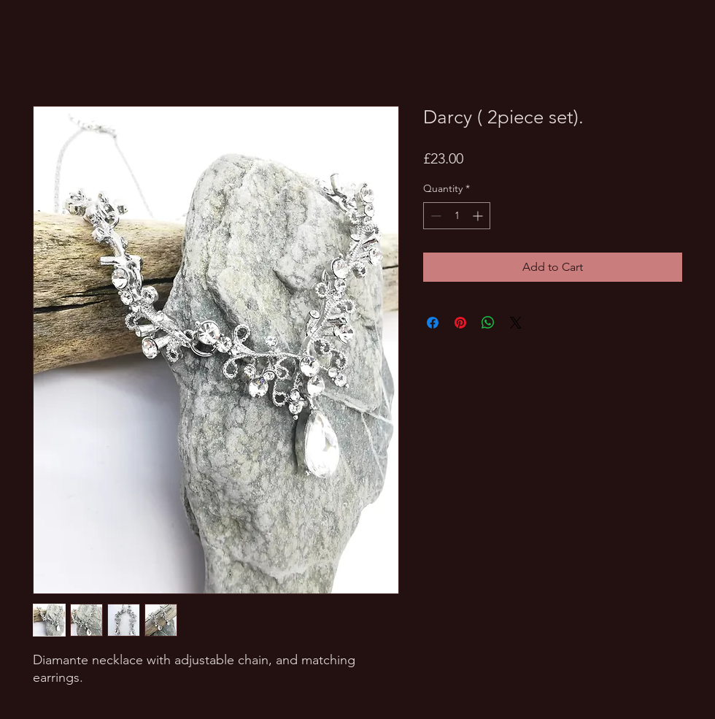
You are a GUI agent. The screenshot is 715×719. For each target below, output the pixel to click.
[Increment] (479, 215)
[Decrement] (434, 215)
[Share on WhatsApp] (488, 322)
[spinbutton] (457, 215)
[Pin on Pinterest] (460, 322)
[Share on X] (516, 322)
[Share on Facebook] (432, 322)
